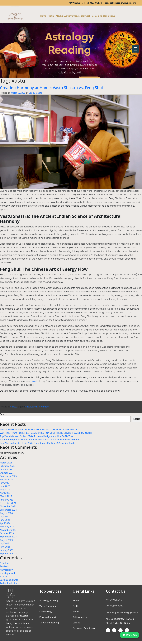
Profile (51, 16)
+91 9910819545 (73, 2)
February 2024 (7, 525)
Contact (85, 16)
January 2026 (7, 469)
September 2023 (8, 535)
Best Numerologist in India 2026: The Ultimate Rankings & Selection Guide (38, 442)
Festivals (4, 564)
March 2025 (6, 495)
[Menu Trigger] (135, 49)
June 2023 (5, 545)
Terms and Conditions (103, 16)
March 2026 (6, 462)
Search (3, 414)
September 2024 (8, 508)
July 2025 (4, 482)
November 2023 (8, 528)
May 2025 (5, 489)
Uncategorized (7, 571)
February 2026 (7, 465)
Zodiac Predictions (9, 581)
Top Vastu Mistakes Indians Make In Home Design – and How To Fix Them (38, 436)
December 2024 (8, 502)
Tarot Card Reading (49, 620)
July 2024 (4, 515)
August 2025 (6, 479)
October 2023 (7, 532)
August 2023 (6, 538)
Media (59, 16)
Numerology (6, 568)
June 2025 (5, 485)
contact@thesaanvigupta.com (119, 2)
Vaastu (13, 406)
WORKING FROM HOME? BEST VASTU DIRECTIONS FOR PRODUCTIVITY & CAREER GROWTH (47, 432)
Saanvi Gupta (36, 92)
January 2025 (7, 499)
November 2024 (8, 505)
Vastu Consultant (48, 604)
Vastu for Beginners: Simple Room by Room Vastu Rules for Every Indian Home (41, 439)
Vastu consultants (9, 578)
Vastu (35, 381)
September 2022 (8, 552)
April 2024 (5, 522)
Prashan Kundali (47, 615)
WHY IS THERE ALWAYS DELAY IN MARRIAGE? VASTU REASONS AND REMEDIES (40, 429)
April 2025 (5, 492)
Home (43, 16)
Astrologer (5, 561)
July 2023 (4, 542)
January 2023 (7, 548)
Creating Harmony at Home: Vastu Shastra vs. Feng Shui (56, 88)
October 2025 (7, 472)
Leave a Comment (40, 406)
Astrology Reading (48, 598)
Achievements (72, 16)
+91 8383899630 (91, 2)
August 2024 (6, 512)
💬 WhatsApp (129, 634)
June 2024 (5, 518)
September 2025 (8, 475)
